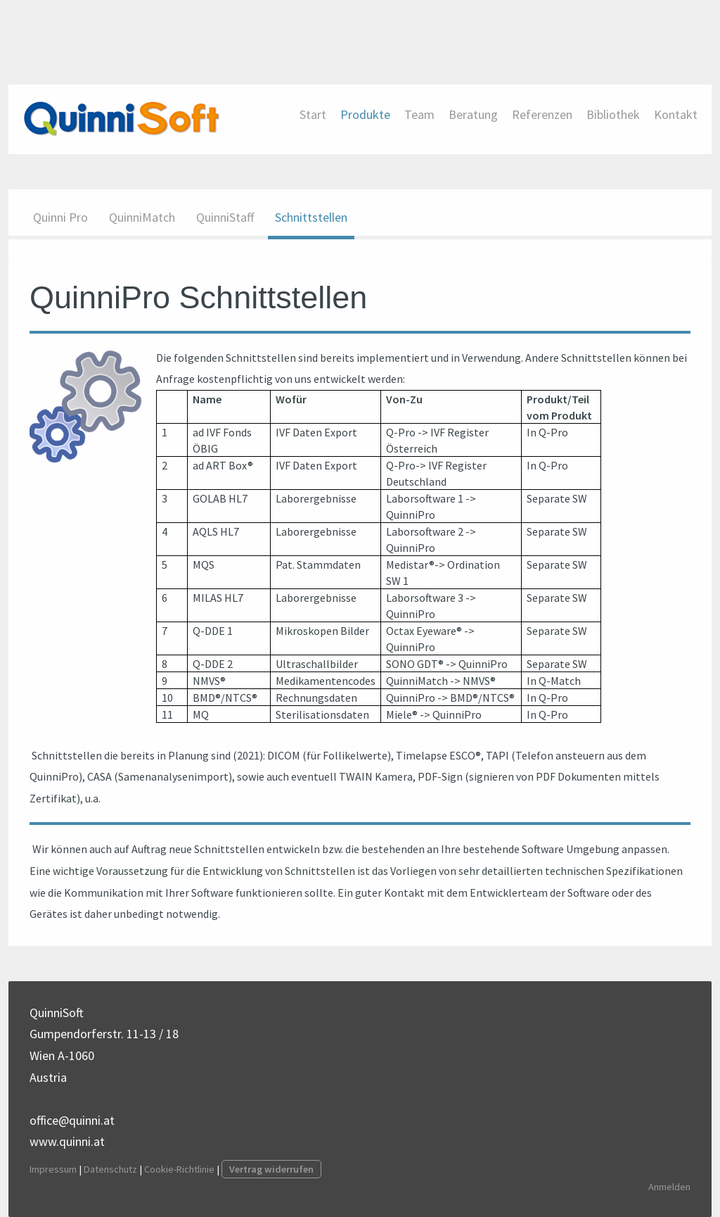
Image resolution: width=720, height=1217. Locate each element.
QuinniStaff (225, 217)
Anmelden (669, 1186)
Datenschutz (110, 1169)
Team (419, 114)
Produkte (365, 114)
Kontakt (676, 114)
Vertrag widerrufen (271, 1169)
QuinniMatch (142, 217)
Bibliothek (613, 114)
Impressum (53, 1169)
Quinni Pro (60, 217)
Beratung (473, 114)
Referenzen (542, 114)
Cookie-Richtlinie (179, 1169)
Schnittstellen (311, 217)
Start (313, 114)
